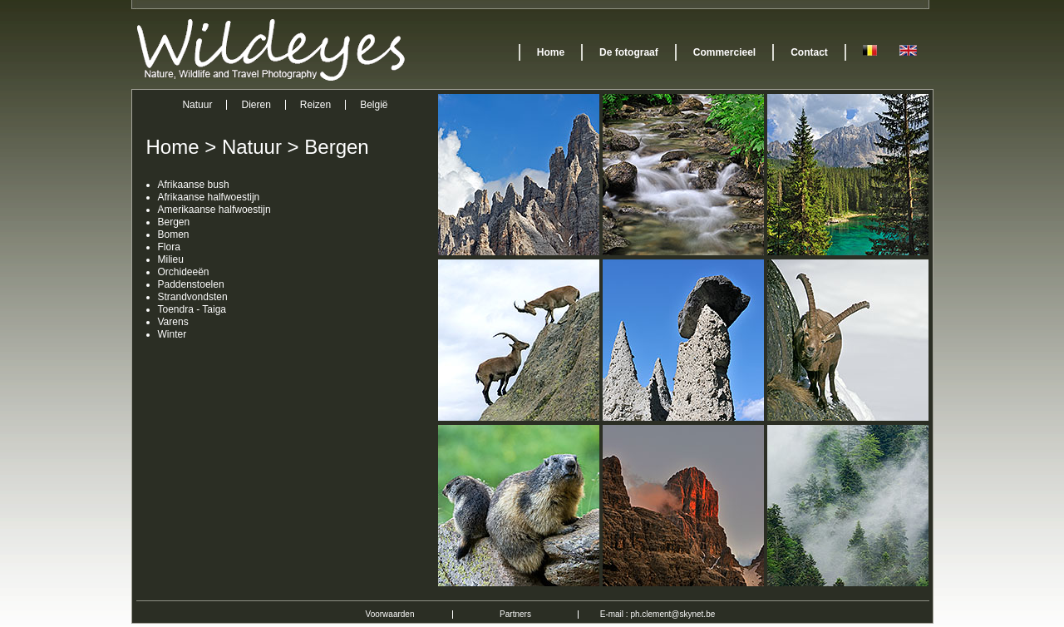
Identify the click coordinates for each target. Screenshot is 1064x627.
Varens (173, 322)
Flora (169, 247)
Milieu (171, 259)
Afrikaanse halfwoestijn (209, 197)
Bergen (336, 147)
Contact (809, 52)
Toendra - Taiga (192, 309)
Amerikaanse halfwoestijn (214, 209)
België (373, 105)
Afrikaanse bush (193, 184)
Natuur (197, 105)
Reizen (315, 105)
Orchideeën (183, 272)
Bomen (174, 234)
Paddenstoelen (191, 284)
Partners (515, 614)
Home (550, 52)
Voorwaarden (390, 614)
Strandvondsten (193, 297)
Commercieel (724, 52)
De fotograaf (628, 52)
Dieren (255, 105)
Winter (172, 334)
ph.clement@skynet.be (672, 614)
